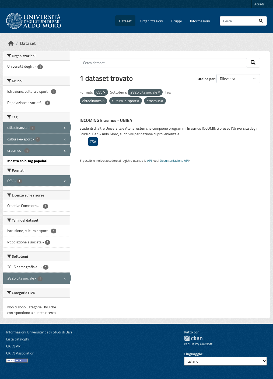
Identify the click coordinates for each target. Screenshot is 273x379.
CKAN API (14, 346)
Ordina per (206, 78)
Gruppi (176, 21)
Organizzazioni (151, 21)
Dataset (125, 21)
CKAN (193, 338)
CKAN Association (20, 353)
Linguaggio (193, 354)
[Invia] (261, 21)
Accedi (259, 4)
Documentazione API (174, 160)
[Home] (11, 43)
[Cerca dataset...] (243, 21)
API (149, 160)
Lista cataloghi (17, 339)
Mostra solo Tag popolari (27, 161)
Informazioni (200, 21)
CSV (93, 141)
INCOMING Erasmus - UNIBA (106, 120)
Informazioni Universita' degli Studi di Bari (39, 332)
